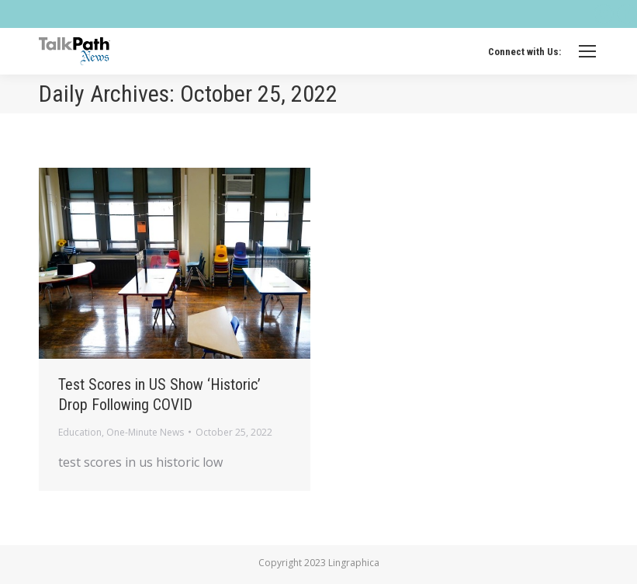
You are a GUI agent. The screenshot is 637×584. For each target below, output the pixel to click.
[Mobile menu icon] (587, 51)
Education (80, 432)
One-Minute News (145, 432)
